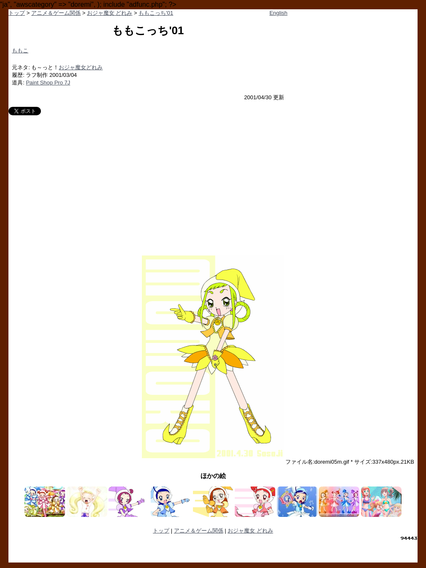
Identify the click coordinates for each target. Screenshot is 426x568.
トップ (16, 13)
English (278, 13)
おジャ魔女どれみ (81, 67)
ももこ (20, 50)
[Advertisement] (213, 179)
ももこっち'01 (155, 13)
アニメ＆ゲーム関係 (56, 13)
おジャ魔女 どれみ (110, 13)
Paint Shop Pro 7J (48, 82)
